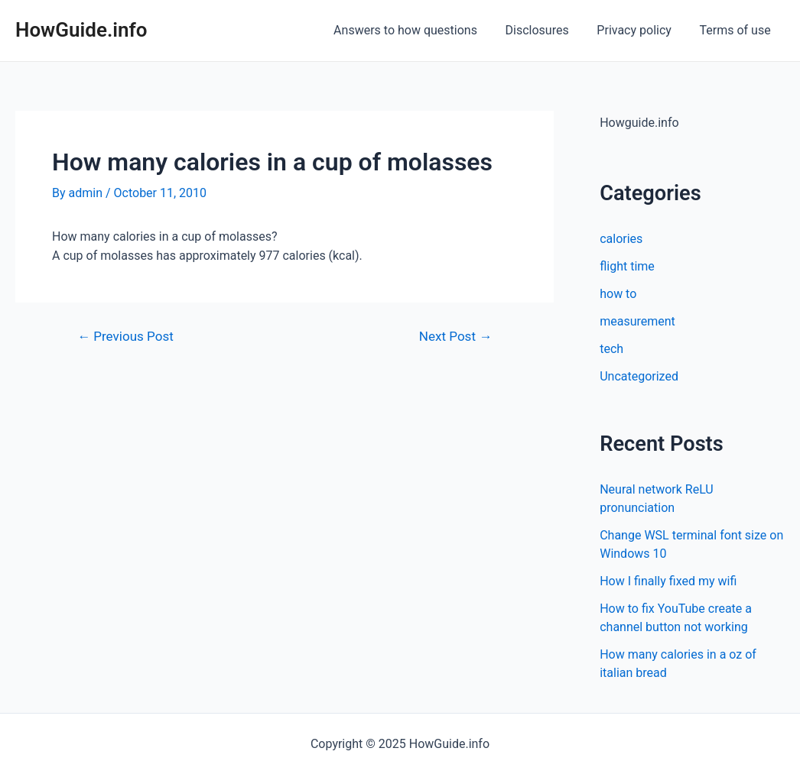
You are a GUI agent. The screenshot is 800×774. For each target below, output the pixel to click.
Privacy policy (639, 30)
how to (618, 294)
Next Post (455, 336)
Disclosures (545, 30)
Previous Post (125, 336)
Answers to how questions (417, 30)
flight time (627, 266)
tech (611, 349)
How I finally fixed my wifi (668, 581)
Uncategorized (639, 376)
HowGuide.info (81, 29)
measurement (637, 321)
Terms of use (736, 30)
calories (621, 239)
